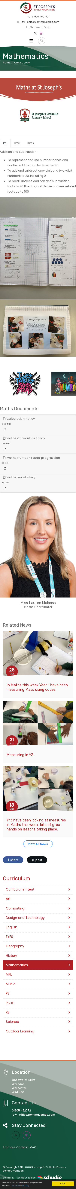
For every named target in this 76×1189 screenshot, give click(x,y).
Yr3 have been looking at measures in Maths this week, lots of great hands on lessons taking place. (36, 824)
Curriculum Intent (38, 889)
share (13, 860)
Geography (38, 946)
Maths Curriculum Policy (24, 438)
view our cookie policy (20, 1186)
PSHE (38, 1003)
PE (38, 993)
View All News (38, 844)
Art (38, 899)
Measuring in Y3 (20, 755)
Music (38, 984)
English (38, 927)
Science (38, 1021)
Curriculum (22, 62)
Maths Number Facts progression (31, 458)
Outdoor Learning (38, 1031)
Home (6, 62)
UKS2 (30, 143)
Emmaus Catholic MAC (19, 1147)
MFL (38, 974)
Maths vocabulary (19, 477)
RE (38, 1012)
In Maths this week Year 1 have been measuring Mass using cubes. (37, 687)
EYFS (38, 936)
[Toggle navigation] (31, 40)
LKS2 (17, 143)
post (37, 860)
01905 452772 (38, 16)
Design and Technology (38, 917)
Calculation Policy (19, 419)
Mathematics (38, 965)
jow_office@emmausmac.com (38, 22)
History (38, 955)
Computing (38, 908)
